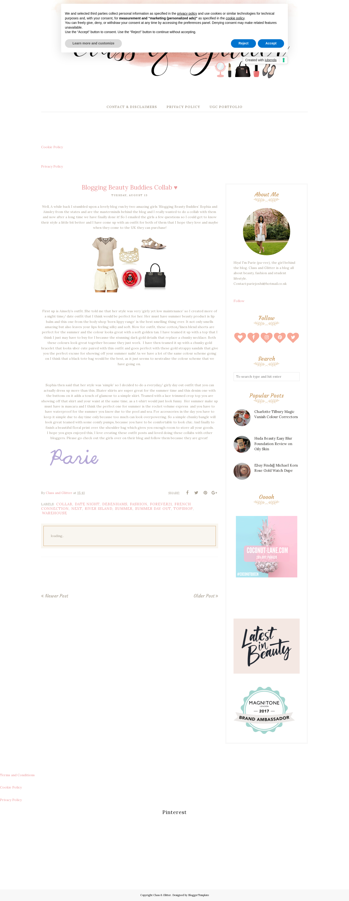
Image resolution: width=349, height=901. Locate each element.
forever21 (161, 504)
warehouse (54, 513)
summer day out (153, 508)
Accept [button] (271, 43)
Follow (239, 301)
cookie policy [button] (235, 18)
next (76, 508)
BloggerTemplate (198, 895)
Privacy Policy (52, 166)
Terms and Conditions (17, 775)
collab (64, 504)
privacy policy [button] (187, 13)
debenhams (114, 504)
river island (98, 508)
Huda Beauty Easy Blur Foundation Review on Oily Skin (273, 443)
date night (87, 504)
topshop (183, 508)
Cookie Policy (52, 147)
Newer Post (56, 596)
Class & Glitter (162, 895)
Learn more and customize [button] (93, 43)
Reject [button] (243, 43)
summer (123, 508)
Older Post (204, 596)
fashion (138, 504)
